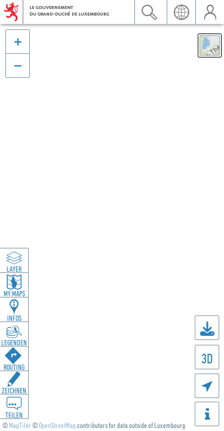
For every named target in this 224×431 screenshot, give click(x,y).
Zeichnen (14, 390)
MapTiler (20, 425)
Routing (14, 367)
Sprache (181, 12)
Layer (14, 269)
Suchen (148, 12)
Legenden (14, 342)
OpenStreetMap (57, 425)
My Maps (14, 293)
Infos (14, 318)
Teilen (14, 415)
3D (207, 358)
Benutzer (209, 12)
